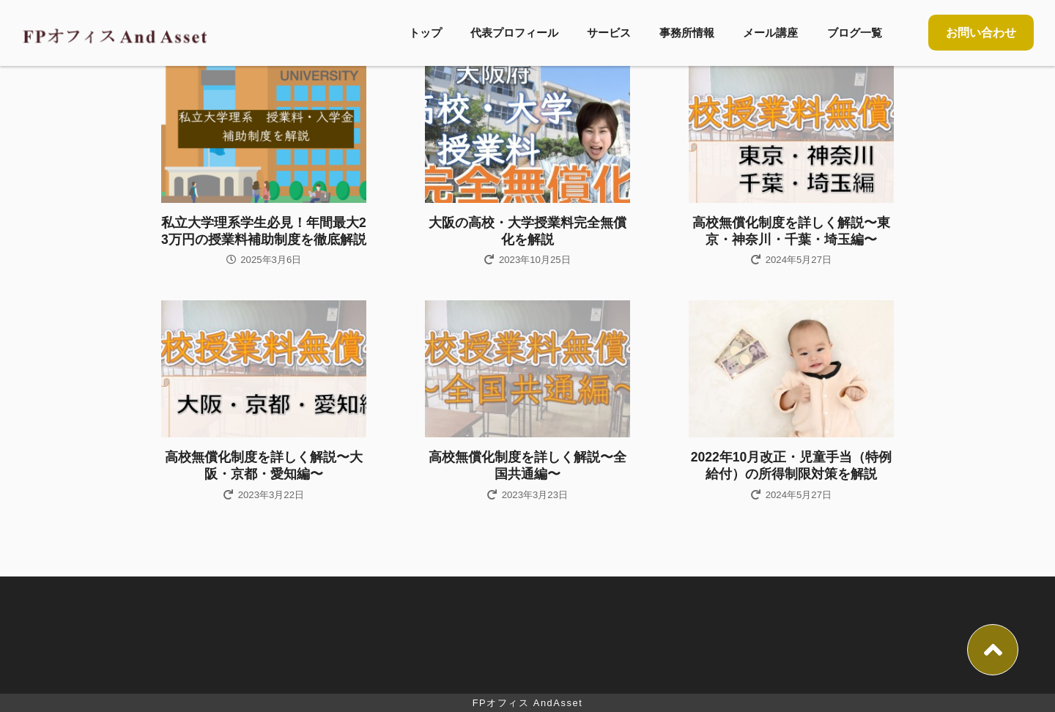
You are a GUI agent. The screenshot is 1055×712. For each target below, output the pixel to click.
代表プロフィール (514, 32)
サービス (609, 32)
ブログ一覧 (854, 32)
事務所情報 (686, 32)
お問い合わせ (981, 32)
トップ (425, 32)
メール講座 (770, 32)
